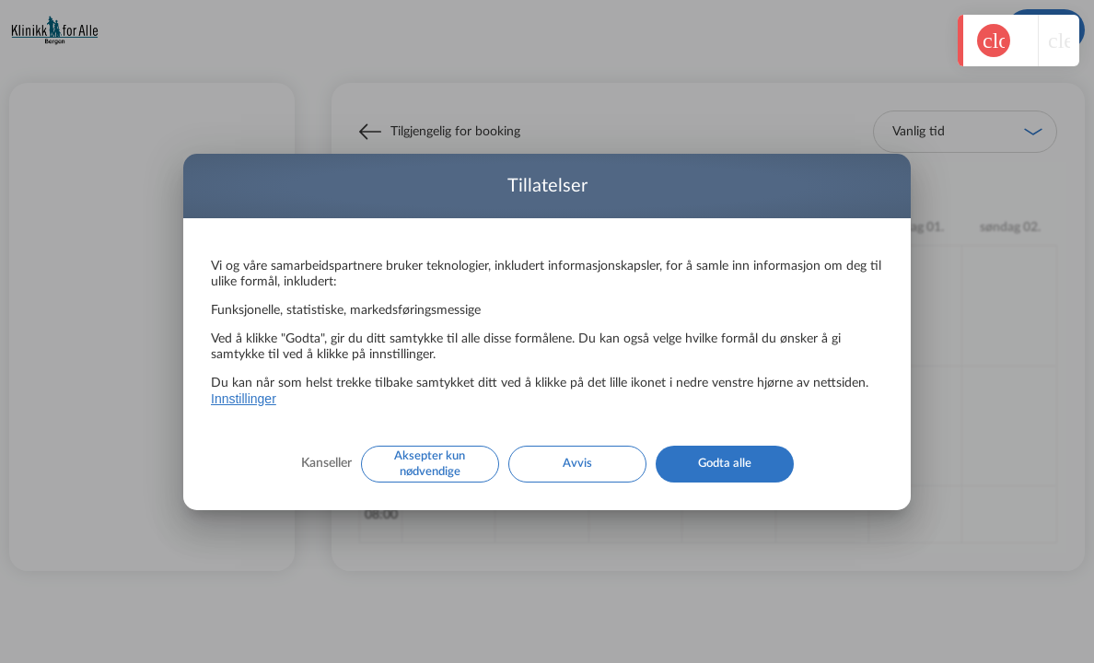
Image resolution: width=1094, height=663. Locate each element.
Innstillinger (243, 398)
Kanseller (326, 463)
